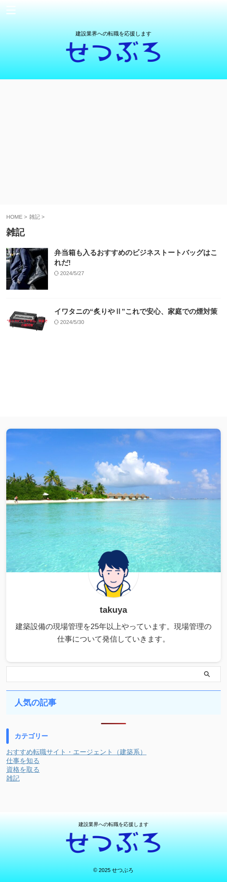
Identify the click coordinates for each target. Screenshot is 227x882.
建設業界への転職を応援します (113, 824)
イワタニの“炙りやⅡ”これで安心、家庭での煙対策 (135, 312)
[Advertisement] (113, 141)
